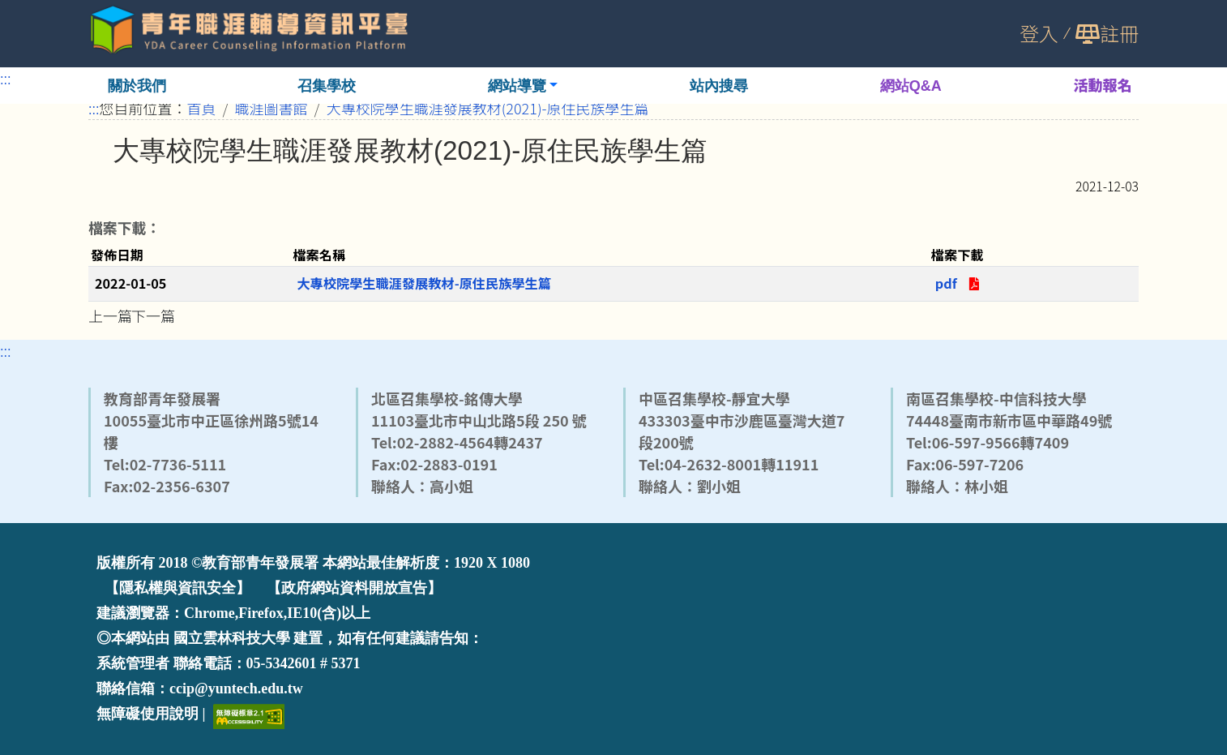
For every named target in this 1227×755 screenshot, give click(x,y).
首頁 (201, 107)
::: (5, 77)
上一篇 (110, 315)
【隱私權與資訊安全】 (177, 588)
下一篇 (153, 315)
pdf (963, 283)
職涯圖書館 (271, 107)
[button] (523, 85)
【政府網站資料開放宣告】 (354, 588)
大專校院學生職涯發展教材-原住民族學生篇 (424, 283)
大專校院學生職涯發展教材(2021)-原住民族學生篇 (488, 107)
